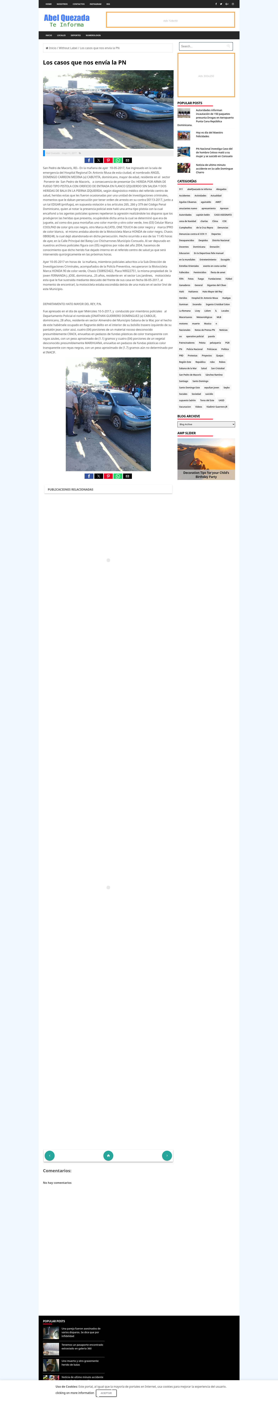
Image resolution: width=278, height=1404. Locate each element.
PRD (181, 355)
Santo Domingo (200, 381)
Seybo (227, 387)
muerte (196, 323)
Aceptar (106, 1393)
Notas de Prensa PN (205, 329)
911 (181, 189)
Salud (204, 368)
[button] (89, 160)
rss (108, 4)
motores (183, 323)
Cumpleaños (185, 227)
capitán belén (203, 214)
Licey (197, 310)
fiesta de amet (218, 272)
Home (49, 4)
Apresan (224, 208)
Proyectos (207, 355)
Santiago (183, 381)
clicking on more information (75, 1393)
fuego (201, 278)
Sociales (183, 393)
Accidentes (184, 195)
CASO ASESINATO (223, 214)
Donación (214, 246)
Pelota (202, 342)
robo (212, 361)
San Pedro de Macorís (190, 374)
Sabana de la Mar (188, 368)
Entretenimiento (208, 259)
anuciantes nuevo (188, 208)
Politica (225, 349)
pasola (211, 336)
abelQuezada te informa (199, 189)
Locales (61, 35)
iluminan (183, 304)
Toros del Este (207, 400)
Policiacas (212, 349)
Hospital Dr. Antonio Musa (204, 297)
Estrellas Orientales (189, 266)
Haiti (181, 291)
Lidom (207, 310)
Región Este (185, 361)
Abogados (221, 189)
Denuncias (223, 227)
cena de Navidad (187, 221)
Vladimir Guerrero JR (217, 406)
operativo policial (195, 336)
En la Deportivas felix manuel (209, 253)
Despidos (203, 240)
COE (224, 221)
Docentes (184, 246)
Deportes (76, 35)
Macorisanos (185, 317)
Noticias (223, 329)
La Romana (185, 310)
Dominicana (199, 246)
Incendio (197, 304)
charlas (204, 221)
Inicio (49, 35)
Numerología (93, 35)
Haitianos (193, 291)
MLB (219, 317)
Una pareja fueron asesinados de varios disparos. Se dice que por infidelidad (81, 1332)
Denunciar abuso (122, 1325)
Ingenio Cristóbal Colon (218, 304)
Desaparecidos (186, 240)
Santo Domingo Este (189, 387)
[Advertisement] (108, 1290)
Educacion (184, 253)
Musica (207, 323)
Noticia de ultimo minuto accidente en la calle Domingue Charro (214, 168)
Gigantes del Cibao (216, 285)
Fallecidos (184, 272)
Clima (215, 221)
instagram (95, 4)
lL (216, 310)
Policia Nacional (195, 349)
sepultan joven (211, 387)
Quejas (219, 355)
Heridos (183, 297)
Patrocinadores (187, 342)
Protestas (192, 355)
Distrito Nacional (220, 240)
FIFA (181, 278)
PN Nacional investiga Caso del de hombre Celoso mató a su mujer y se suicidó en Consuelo (214, 152)
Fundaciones (214, 278)
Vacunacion (185, 406)
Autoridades (185, 214)
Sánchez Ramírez (214, 374)
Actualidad (216, 195)
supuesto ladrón (187, 400)
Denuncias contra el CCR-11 (193, 234)
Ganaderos (184, 285)
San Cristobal (217, 368)
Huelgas (226, 297)
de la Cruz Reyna (204, 227)
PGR (227, 342)
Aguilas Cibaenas (187, 202)
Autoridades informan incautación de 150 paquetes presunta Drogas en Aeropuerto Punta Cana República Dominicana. (205, 117)
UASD (221, 400)
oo (180, 336)
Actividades (200, 195)
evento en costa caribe (214, 266)
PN (180, 349)
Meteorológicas (204, 317)
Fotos (190, 278)
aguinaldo (206, 202)
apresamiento (209, 208)
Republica (200, 361)
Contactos (79, 4)
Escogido (225, 259)
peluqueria (215, 342)
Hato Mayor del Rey (212, 291)
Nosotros (62, 4)
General (199, 285)
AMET (218, 202)
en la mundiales (187, 259)
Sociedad (196, 393)
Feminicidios (200, 272)
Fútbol (229, 278)
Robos (222, 361)
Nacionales (184, 329)
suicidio (209, 393)
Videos (198, 406)
